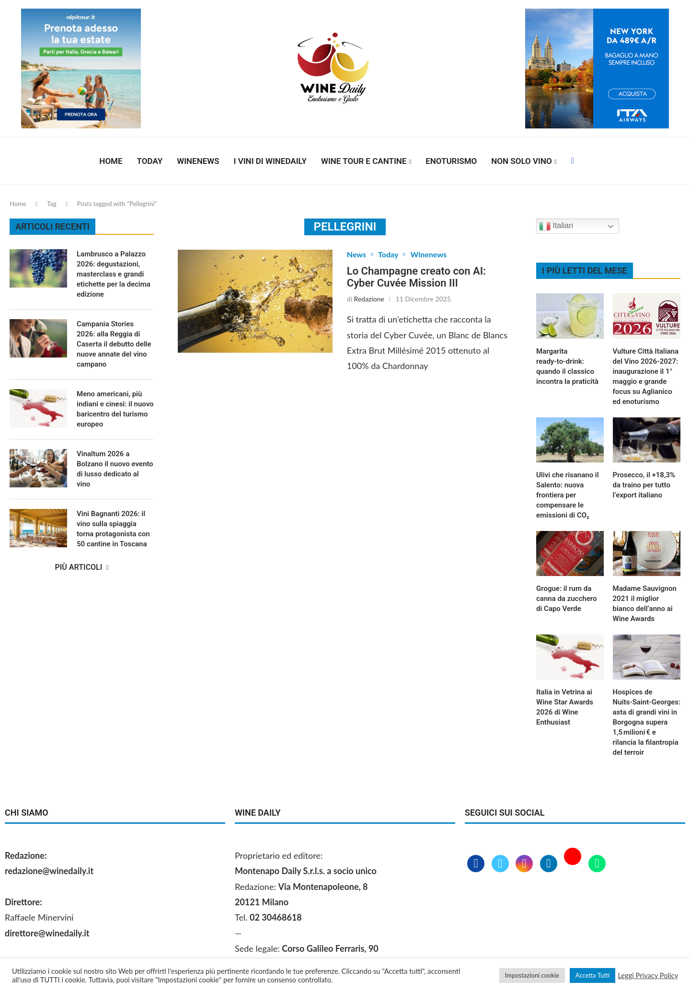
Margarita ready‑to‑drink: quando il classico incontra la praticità (567, 366)
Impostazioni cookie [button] (532, 975)
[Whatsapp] (597, 864)
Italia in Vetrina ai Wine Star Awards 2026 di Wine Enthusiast (564, 707)
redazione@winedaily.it (49, 870)
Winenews (198, 161)
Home (110, 161)
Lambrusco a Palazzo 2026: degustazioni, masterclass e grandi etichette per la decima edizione (113, 274)
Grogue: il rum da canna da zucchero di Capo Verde (566, 598)
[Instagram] (525, 864)
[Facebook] (572, 161)
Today (150, 161)
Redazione (369, 299)
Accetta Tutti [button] (592, 975)
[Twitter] (501, 864)
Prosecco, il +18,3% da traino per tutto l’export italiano (644, 485)
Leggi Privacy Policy (648, 975)
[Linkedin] (550, 864)
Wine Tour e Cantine (363, 161)
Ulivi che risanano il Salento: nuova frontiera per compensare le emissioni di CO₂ (567, 495)
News (356, 254)
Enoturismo (451, 161)
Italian (556, 226)
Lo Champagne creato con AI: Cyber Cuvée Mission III (416, 277)
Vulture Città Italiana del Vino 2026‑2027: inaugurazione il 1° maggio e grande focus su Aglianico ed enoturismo (646, 376)
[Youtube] (574, 864)
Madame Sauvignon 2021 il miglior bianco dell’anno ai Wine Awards (645, 603)
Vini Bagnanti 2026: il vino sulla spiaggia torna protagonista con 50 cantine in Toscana (113, 528)
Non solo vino (521, 161)
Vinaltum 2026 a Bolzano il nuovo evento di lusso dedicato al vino (115, 469)
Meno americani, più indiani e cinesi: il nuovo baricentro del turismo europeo (115, 409)
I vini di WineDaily (270, 161)
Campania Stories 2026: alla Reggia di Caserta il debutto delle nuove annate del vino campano (114, 344)
